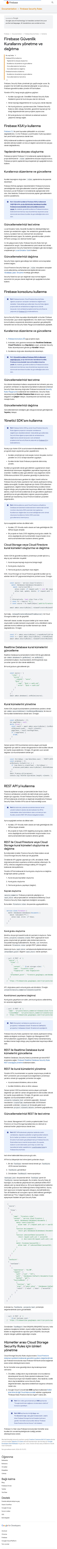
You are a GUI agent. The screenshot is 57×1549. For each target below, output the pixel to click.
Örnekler (4, 1467)
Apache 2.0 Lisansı (17, 1441)
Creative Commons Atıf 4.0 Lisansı (39, 1439)
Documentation (9, 9)
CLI (8, 131)
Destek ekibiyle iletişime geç (11, 1501)
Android (4, 1531)
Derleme (44, 34)
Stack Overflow (7, 1504)
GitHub (4, 1473)
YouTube (4, 1492)
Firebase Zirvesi (7, 1486)
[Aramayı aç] (52, 2)
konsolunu (15, 339)
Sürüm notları (6, 1511)
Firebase (6, 34)
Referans (4, 1464)
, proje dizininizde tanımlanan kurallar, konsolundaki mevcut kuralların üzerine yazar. (28, 206)
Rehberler (5, 1460)
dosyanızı (14, 273)
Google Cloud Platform (9, 1541)
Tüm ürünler (5, 1544)
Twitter (4, 1489)
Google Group (6, 1508)
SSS (3, 1514)
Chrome (4, 1534)
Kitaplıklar (5, 1470)
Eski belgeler (6, 1518)
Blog (3, 1482)
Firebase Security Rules (31, 9)
